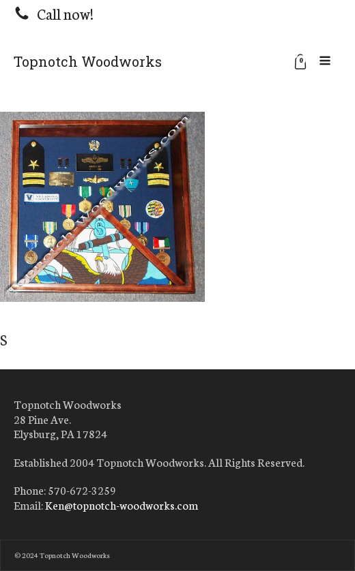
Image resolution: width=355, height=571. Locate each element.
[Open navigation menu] (325, 61)
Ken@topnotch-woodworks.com (121, 504)
